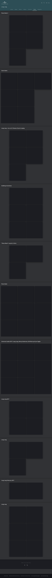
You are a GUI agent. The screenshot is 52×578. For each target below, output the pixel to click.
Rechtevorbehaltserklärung (14, 575)
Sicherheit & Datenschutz (25, 575)
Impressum (6, 575)
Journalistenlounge (44, 575)
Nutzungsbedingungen (35, 575)
